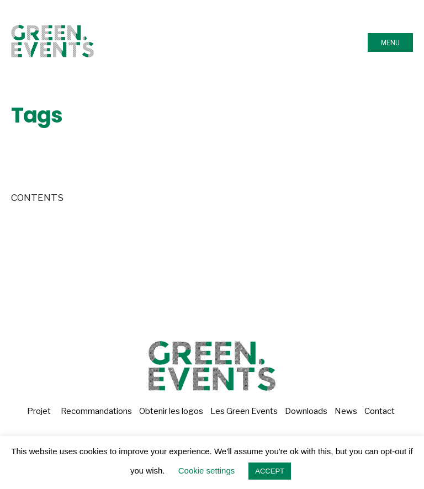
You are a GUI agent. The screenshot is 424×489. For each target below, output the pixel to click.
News (346, 411)
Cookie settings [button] (206, 470)
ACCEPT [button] (269, 471)
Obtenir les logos (171, 411)
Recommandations (96, 411)
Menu (390, 43)
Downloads (306, 411)
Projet (39, 411)
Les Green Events (244, 411)
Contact (379, 411)
